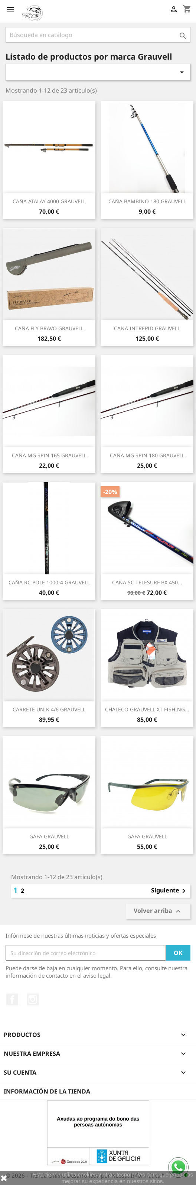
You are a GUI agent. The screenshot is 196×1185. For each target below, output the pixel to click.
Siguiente (169, 891)
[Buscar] (98, 35)
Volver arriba (158, 911)
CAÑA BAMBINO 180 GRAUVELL (147, 201)
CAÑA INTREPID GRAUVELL (147, 328)
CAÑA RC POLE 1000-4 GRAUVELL (49, 582)
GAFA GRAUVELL (49, 836)
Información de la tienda (47, 1091)
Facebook (12, 999)
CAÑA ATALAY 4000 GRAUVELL (49, 201)
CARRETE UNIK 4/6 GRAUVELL (49, 709)
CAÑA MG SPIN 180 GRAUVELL (147, 455)
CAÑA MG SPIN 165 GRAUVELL (49, 455)
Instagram (33, 999)
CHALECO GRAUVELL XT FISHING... (147, 709)
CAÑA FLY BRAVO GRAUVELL (49, 328)
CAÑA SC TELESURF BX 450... (147, 582)
